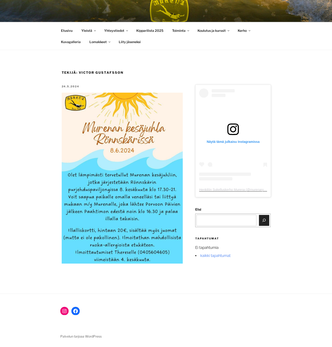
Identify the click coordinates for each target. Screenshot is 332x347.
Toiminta (181, 30)
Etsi (198, 209)
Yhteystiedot (116, 30)
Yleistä (89, 30)
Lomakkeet (100, 42)
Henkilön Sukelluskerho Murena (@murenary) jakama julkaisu (243, 189)
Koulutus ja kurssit (214, 30)
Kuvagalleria (71, 42)
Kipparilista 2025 (149, 30)
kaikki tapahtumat (215, 255)
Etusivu (67, 30)
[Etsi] (264, 220)
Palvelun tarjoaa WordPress (81, 336)
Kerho (244, 30)
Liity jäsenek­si (130, 42)
